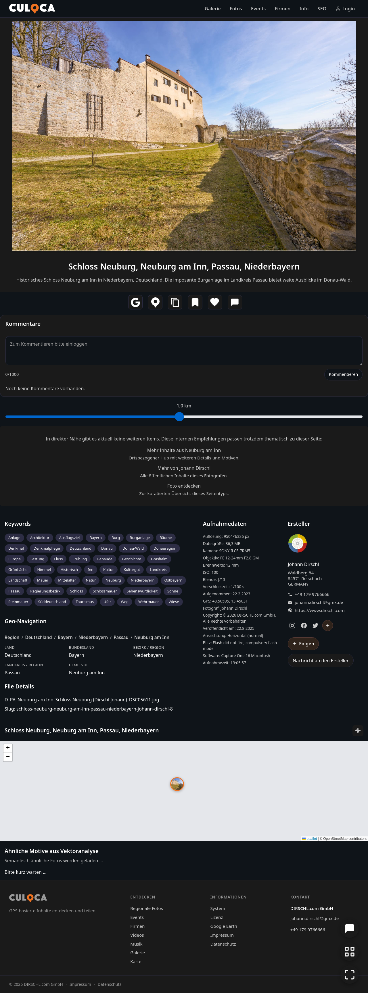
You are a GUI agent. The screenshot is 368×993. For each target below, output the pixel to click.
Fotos (236, 8)
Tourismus (85, 601)
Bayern (95, 537)
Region (12, 637)
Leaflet (309, 839)
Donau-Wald (133, 548)
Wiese (174, 601)
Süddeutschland (52, 601)
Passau (14, 591)
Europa (14, 558)
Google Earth (223, 926)
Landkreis (158, 569)
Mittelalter (67, 580)
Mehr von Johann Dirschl (184, 468)
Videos (137, 935)
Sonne (172, 591)
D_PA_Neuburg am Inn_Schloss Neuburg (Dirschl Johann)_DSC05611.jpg (82, 699)
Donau (107, 548)
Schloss (76, 591)
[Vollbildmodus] (349, 974)
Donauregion (165, 548)
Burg (116, 537)
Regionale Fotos (146, 908)
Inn (90, 569)
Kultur (108, 569)
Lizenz (216, 917)
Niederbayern (143, 580)
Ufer (107, 601)
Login (345, 8)
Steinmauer (18, 601)
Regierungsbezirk (45, 591)
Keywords (18, 524)
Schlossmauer (105, 591)
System (217, 908)
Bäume (166, 537)
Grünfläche (18, 569)
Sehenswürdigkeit (142, 591)
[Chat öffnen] (349, 928)
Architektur (39, 537)
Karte (135, 961)
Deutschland (80, 548)
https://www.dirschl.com (320, 610)
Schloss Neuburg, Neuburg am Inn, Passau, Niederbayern (184, 266)
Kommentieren (343, 374)
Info (304, 8)
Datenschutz (223, 944)
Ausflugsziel (69, 537)
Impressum (221, 935)
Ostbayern (173, 580)
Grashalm (159, 558)
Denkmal (16, 548)
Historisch (69, 569)
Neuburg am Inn (151, 637)
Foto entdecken (184, 486)
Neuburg (113, 580)
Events (258, 8)
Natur (91, 580)
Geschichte (131, 558)
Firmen (283, 8)
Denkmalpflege (47, 548)
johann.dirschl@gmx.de (319, 602)
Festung (37, 558)
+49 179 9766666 (312, 594)
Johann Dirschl (303, 564)
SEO (322, 8)
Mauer (42, 580)
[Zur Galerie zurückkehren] (349, 951)
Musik (136, 944)
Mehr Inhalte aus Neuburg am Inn (184, 450)
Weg (125, 601)
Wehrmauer (148, 601)
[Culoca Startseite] (32, 9)
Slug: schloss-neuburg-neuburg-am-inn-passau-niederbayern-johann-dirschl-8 (89, 709)
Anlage (14, 537)
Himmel (44, 569)
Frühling (79, 558)
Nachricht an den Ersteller (321, 660)
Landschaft (17, 580)
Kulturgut (132, 569)
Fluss (58, 558)
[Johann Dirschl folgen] (327, 625)
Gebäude (104, 558)
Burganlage (140, 537)
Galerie (213, 8)
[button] (177, 784)
